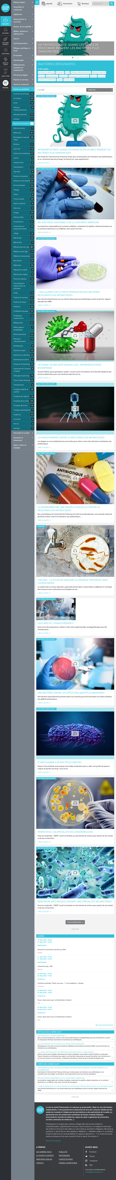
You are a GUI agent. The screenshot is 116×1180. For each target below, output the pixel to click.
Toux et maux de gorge (22, 380)
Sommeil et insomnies (18, 438)
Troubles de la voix (20, 405)
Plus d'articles (74, 922)
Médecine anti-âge (21, 251)
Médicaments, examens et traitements (19, 67)
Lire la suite (44, 163)
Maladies (5, 33)
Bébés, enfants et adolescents (21, 32)
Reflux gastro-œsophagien (19, 328)
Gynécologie (19, 60)
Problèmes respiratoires (18, 317)
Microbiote (18, 260)
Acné (15, 103)
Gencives (17, 208)
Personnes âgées (21, 75)
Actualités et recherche (19, 8)
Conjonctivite (18, 162)
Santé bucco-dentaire (22, 355)
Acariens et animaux (21, 94)
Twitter (90, 1156)
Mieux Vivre (6, 76)
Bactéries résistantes (22, 123)
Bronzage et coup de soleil (21, 138)
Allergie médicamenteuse (20, 108)
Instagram (91, 1161)
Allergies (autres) (20, 114)
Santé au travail (19, 350)
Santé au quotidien (21, 89)
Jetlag (16, 233)
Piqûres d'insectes (21, 297)
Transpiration (19, 385)
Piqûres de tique (20, 302)
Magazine (5, 24)
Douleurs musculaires (22, 181)
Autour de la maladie (22, 26)
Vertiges (17, 428)
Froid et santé (19, 199)
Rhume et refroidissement (20, 340)
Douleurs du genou (21, 176)
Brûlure (16, 144)
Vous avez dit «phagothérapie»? (56, 623)
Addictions (18, 14)
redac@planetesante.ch (94, 1172)
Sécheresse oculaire (21, 359)
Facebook (91, 1152)
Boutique (85, 3)
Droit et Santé (5, 63)
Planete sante (5, 8)
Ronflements (18, 346)
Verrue (16, 424)
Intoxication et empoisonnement (20, 227)
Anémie (16, 119)
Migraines (17, 265)
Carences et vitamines (22, 153)
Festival (5, 87)
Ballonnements (19, 128)
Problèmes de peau (21, 311)
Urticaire (17, 419)
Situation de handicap (22, 364)
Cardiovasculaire (21, 43)
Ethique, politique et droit (22, 49)
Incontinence (18, 222)
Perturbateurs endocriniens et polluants (19, 285)
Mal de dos (18, 238)
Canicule (17, 149)
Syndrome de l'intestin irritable (22, 370)
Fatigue (16, 190)
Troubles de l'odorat (21, 396)
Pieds (16, 293)
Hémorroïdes (18, 217)
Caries (16, 158)
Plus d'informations (53, 1141)
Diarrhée (17, 171)
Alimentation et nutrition (20, 20)
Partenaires (67, 3)
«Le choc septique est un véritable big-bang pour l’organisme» (66, 1052)
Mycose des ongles (21, 274)
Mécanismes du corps (22, 247)
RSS (89, 1165)
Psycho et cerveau (21, 79)
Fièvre (16, 194)
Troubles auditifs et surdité (21, 390)
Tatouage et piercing (21, 376)
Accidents (17, 98)
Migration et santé (20, 270)
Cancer (16, 38)
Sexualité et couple (22, 433)
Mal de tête (18, 242)
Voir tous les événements (104, 1025)
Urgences (17, 414)
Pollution (17, 306)
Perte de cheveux (20, 279)
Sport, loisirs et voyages (20, 446)
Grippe (16, 212)
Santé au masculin (21, 84)
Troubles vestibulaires (22, 410)
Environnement (19, 185)
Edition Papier (19, 2)
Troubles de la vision (21, 401)
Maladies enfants (5, 43)
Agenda (49, 3)
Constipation (18, 167)
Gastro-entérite (19, 203)
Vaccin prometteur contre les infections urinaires (61, 1044)
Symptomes (6, 53)
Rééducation (18, 323)
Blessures (17, 133)
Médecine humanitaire (22, 256)
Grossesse (18, 55)
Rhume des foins (20, 334)
